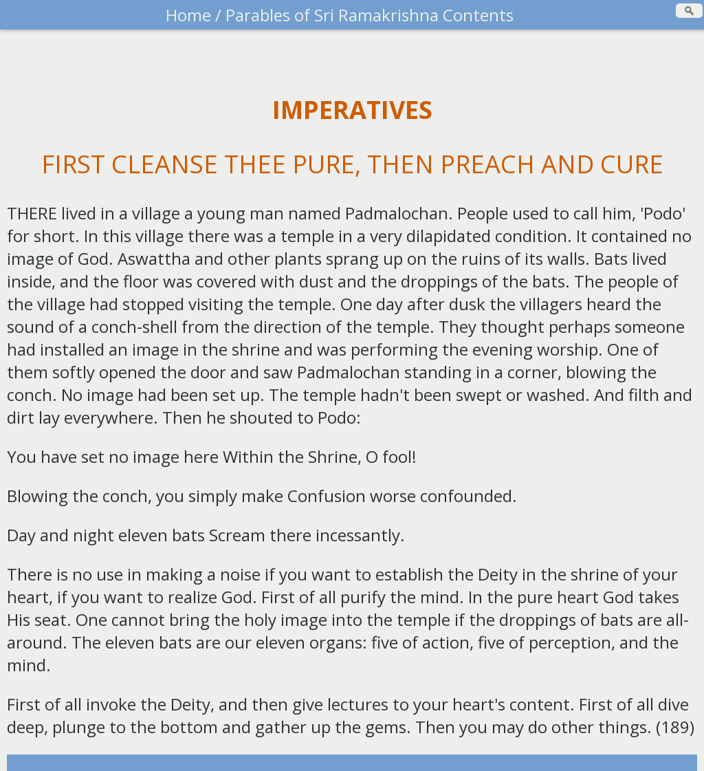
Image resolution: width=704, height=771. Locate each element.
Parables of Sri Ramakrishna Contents (367, 14)
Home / (193, 14)
